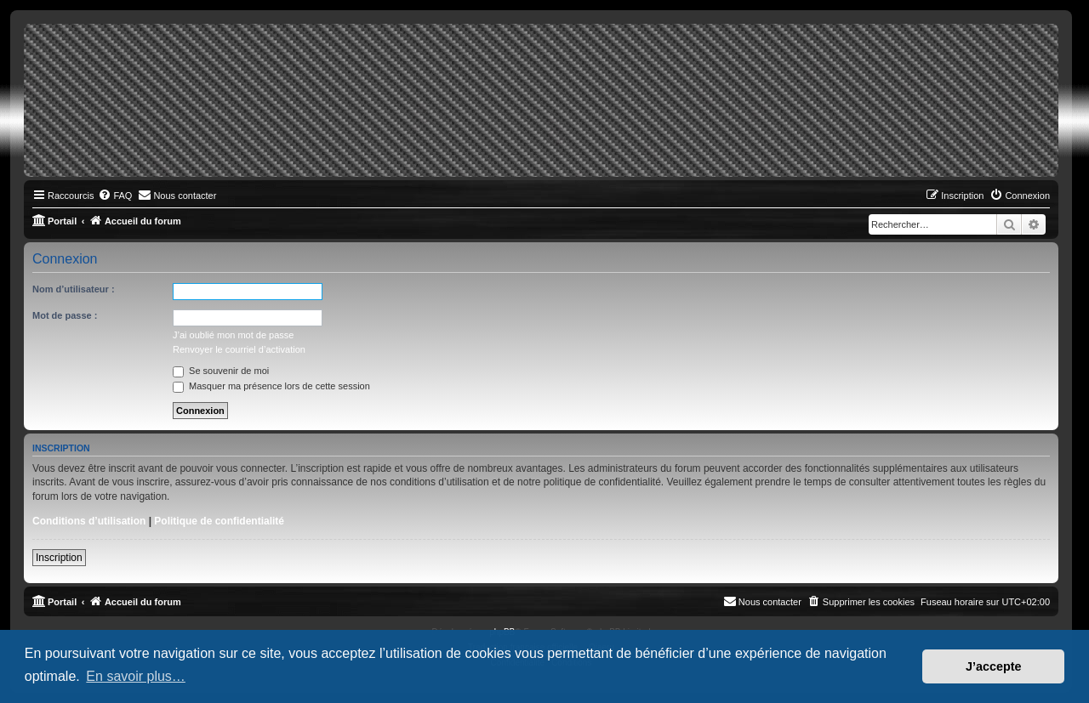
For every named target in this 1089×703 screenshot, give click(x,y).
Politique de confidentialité (219, 521)
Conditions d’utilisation (88, 521)
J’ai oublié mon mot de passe (233, 335)
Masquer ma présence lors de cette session (271, 386)
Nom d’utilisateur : (73, 289)
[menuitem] (115, 195)
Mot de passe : (64, 315)
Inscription (59, 558)
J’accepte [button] (994, 666)
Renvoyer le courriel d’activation (239, 349)
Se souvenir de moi (221, 371)
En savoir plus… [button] (135, 676)
